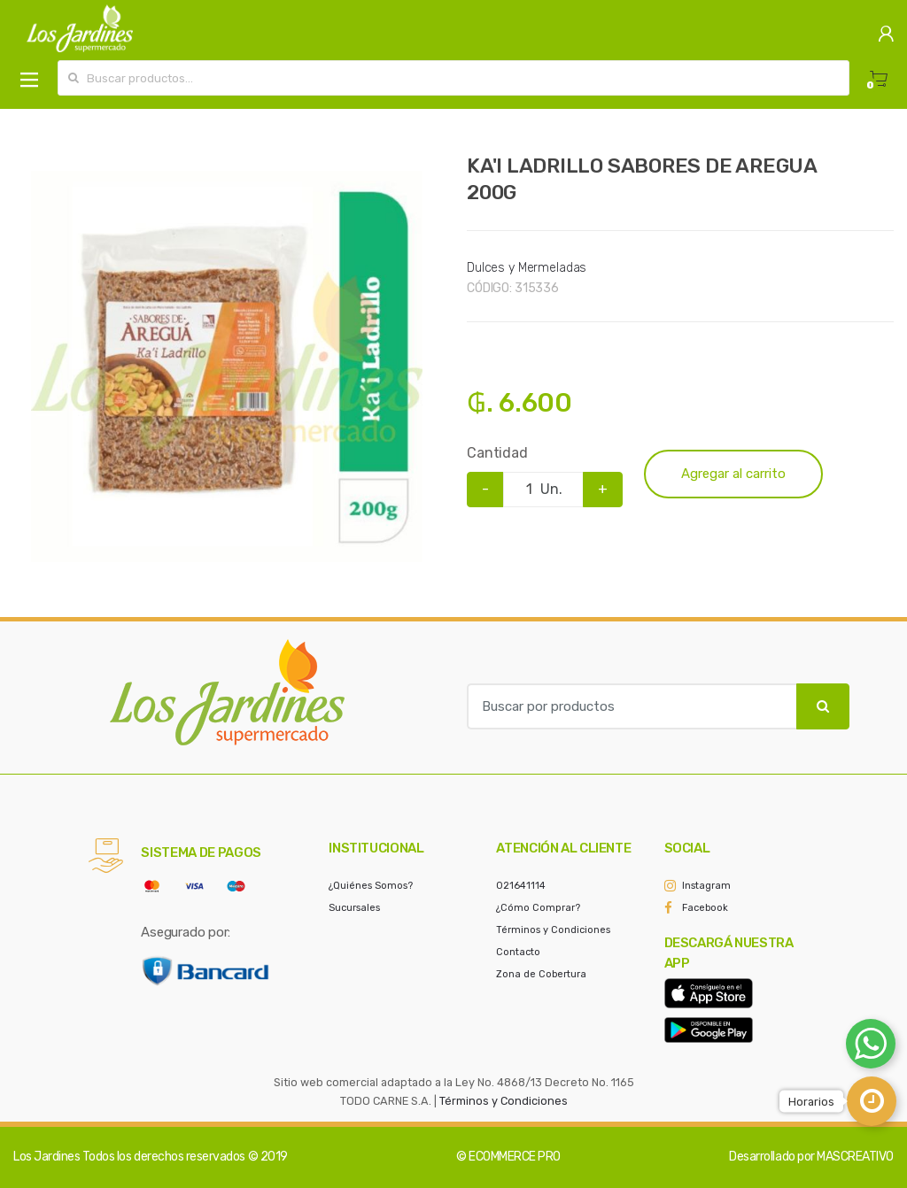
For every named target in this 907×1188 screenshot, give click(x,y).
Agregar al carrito (733, 474)
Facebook (705, 908)
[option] (226, 366)
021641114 (521, 885)
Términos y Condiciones (553, 930)
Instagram (706, 885)
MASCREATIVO (855, 1156)
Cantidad (497, 452)
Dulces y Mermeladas (526, 267)
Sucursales (354, 908)
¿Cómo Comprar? (538, 908)
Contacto (518, 952)
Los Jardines (46, 1156)
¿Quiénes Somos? (371, 885)
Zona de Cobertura (541, 974)
